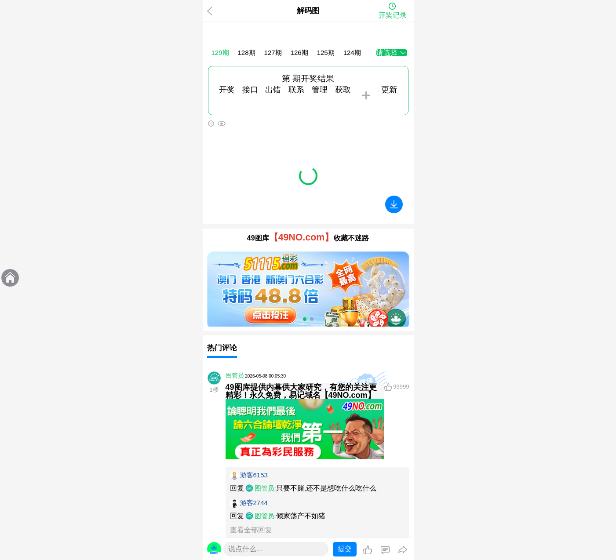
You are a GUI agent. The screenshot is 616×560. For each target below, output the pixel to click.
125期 (326, 52)
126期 (299, 52)
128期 (246, 52)
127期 (273, 52)
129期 (220, 52)
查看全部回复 (251, 530)
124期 (352, 52)
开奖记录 (393, 15)
